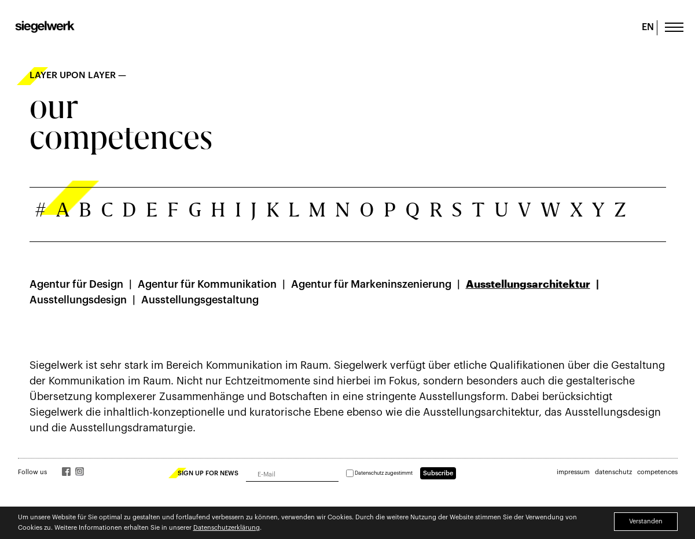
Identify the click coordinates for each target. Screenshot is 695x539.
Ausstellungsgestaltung (200, 300)
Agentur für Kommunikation (207, 284)
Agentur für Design (76, 284)
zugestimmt (379, 473)
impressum (573, 472)
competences (657, 472)
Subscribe (438, 473)
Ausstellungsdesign (78, 300)
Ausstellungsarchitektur (528, 284)
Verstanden (646, 521)
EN (648, 27)
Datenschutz (369, 473)
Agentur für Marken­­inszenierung (371, 284)
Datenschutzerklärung (226, 528)
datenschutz (613, 472)
